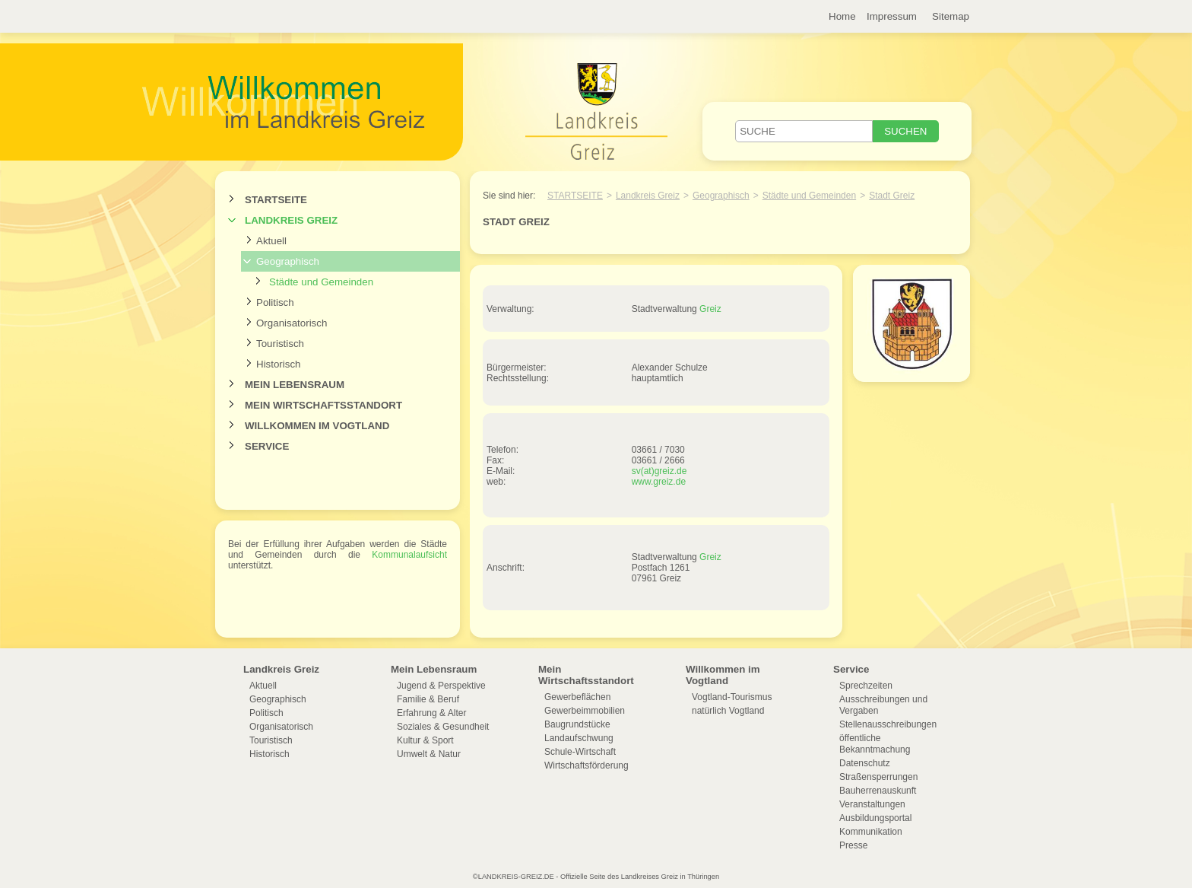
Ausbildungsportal (875, 818)
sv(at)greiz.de (659, 471)
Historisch (278, 364)
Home (842, 16)
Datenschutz (864, 763)
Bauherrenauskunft (877, 790)
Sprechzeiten (865, 685)
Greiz (710, 309)
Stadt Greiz (892, 195)
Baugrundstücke (577, 724)
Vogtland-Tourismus (732, 697)
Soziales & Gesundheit (443, 726)
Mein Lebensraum (294, 384)
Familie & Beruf (428, 699)
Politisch (275, 302)
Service (267, 446)
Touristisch (280, 343)
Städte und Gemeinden (321, 282)
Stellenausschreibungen (888, 724)
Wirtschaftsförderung (586, 765)
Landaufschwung (578, 738)
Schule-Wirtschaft (580, 751)
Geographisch (287, 261)
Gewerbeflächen (577, 697)
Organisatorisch (291, 323)
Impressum (892, 16)
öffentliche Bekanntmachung (874, 744)
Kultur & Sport (425, 740)
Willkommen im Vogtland (317, 425)
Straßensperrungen (878, 777)
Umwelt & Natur (429, 754)
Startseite (276, 199)
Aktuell (271, 241)
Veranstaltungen (872, 804)
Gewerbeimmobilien (584, 710)
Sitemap (950, 16)
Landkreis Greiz (291, 220)
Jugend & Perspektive (441, 685)
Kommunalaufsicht (409, 554)
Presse (853, 845)
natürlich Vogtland (728, 710)
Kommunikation (870, 831)
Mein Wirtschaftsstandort (323, 405)
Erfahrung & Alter (431, 713)
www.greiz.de (659, 481)
